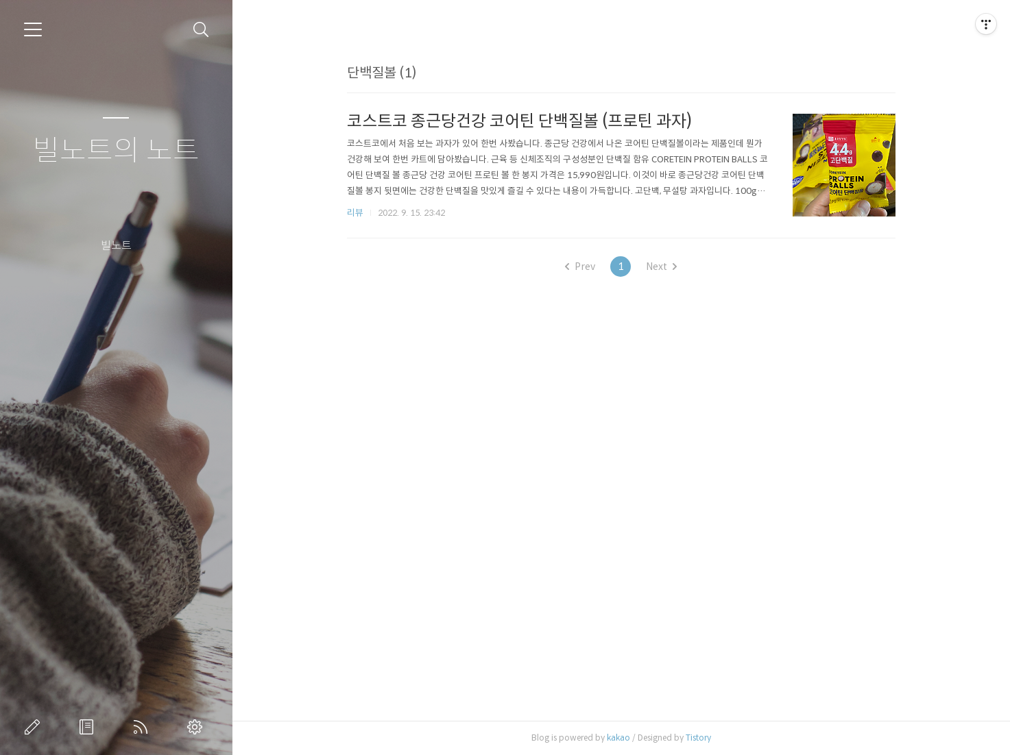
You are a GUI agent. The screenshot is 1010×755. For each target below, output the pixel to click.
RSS (143, 727)
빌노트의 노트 (116, 151)
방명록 (89, 727)
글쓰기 (35, 727)
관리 (197, 727)
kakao (618, 737)
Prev (580, 266)
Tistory (698, 737)
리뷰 (355, 213)
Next (661, 266)
